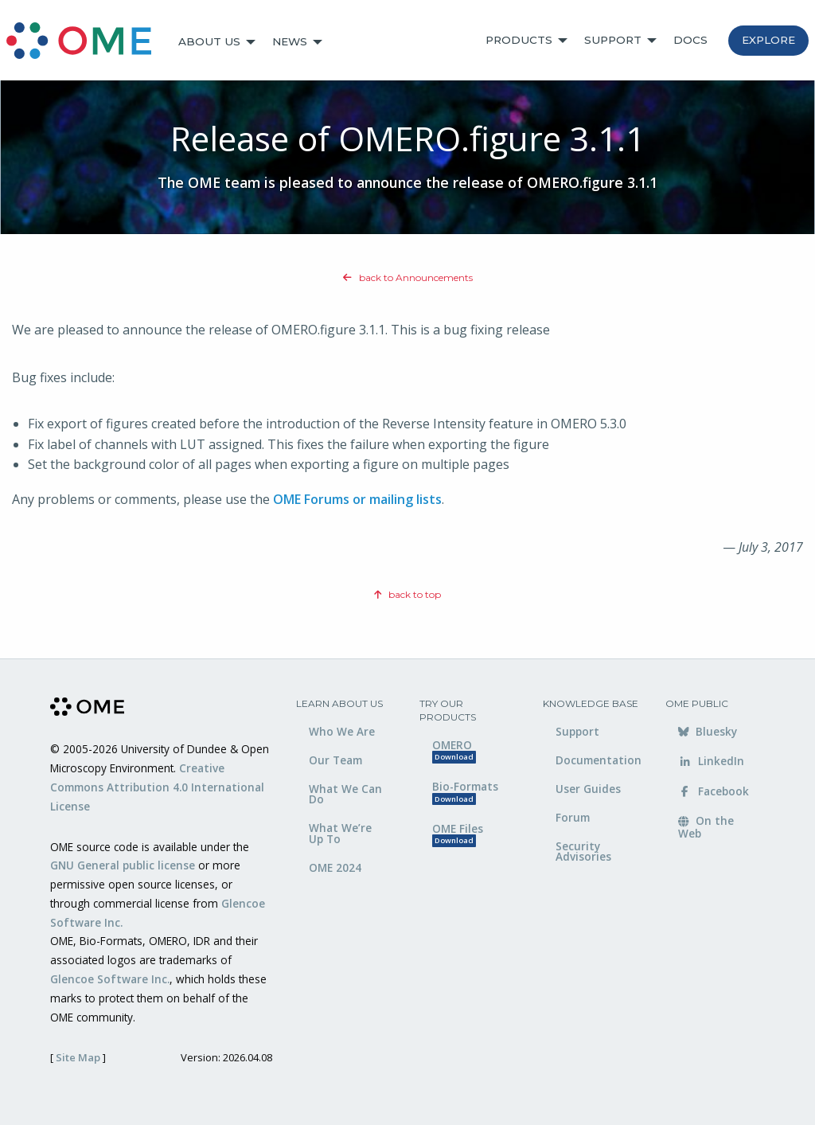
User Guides (588, 788)
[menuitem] (86, 42)
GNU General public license (122, 865)
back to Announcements (408, 277)
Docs (690, 39)
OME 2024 (335, 867)
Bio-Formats (465, 792)
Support (612, 39)
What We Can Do (345, 794)
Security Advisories (583, 851)
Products (518, 39)
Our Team (335, 760)
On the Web (706, 826)
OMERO (454, 750)
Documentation (598, 760)
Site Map (78, 1057)
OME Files (457, 834)
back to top (407, 594)
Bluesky (707, 731)
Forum (573, 817)
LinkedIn (711, 760)
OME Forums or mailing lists (357, 499)
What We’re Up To (340, 833)
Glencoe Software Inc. (110, 978)
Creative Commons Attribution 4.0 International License (157, 787)
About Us (209, 41)
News (289, 41)
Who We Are (342, 731)
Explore (768, 39)
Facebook (713, 791)
